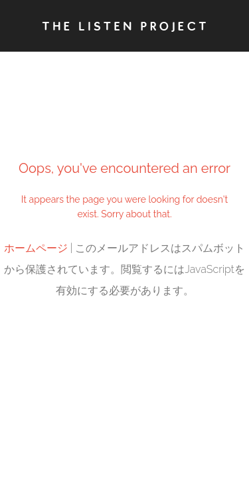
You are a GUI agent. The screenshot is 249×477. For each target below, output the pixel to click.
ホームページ (36, 248)
